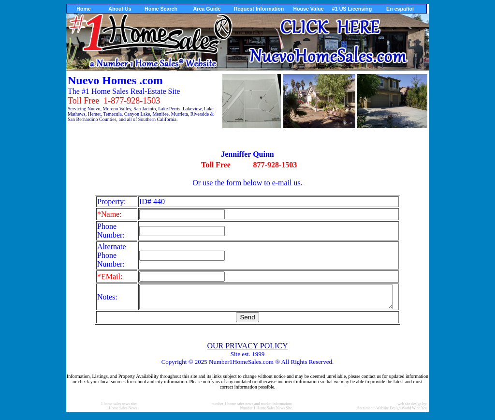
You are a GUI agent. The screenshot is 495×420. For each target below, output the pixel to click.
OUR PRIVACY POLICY (247, 350)
